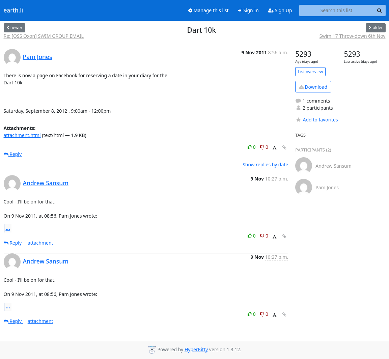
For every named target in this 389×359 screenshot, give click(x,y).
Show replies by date (265, 164)
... (8, 228)
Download (313, 87)
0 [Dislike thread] (264, 147)
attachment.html (22, 135)
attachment (40, 243)
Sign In (248, 10)
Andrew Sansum (45, 183)
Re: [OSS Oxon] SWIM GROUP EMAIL (44, 36)
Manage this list (208, 10)
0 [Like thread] (252, 147)
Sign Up (280, 10)
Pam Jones (37, 57)
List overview (310, 72)
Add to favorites (316, 119)
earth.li (13, 10)
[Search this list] (336, 10)
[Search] (379, 10)
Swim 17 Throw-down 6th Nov (352, 36)
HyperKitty (196, 349)
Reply (13, 154)
